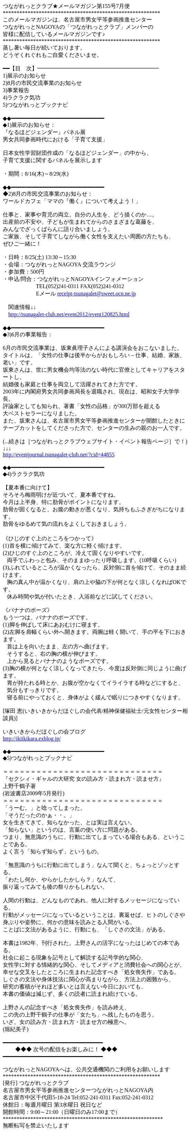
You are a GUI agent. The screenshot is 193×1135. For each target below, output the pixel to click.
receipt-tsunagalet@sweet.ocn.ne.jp (96, 293)
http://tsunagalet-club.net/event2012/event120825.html (68, 314)
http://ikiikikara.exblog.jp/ (32, 739)
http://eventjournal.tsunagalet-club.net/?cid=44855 (59, 455)
